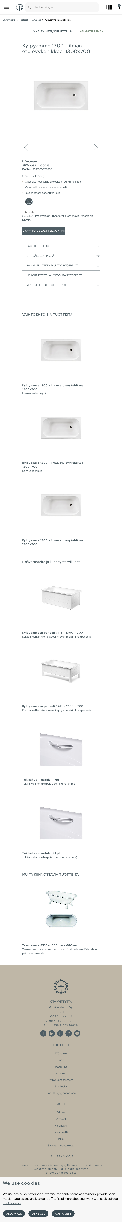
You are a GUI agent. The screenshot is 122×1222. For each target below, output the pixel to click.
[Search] (29, 7)
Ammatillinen (92, 31)
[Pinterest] (60, 1033)
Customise (63, 1213)
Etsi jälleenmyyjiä (63, 256)
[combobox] (66, 7)
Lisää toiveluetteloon (44, 231)
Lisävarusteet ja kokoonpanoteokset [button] (63, 275)
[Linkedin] (52, 1033)
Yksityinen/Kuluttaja (52, 31)
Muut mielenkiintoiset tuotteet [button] (63, 285)
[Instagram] (68, 1033)
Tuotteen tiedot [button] (63, 246)
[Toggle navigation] (6, 7)
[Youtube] (77, 1033)
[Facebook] (43, 1033)
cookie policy (12, 1203)
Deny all (38, 1213)
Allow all (14, 1213)
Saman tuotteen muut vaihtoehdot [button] (63, 265)
